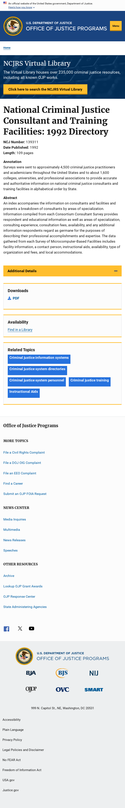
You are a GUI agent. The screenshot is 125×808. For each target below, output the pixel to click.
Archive (8, 576)
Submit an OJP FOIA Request (24, 494)
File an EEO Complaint (19, 473)
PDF (16, 298)
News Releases (14, 540)
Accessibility (11, 720)
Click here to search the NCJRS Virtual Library (45, 89)
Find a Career (13, 483)
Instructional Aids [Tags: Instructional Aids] (23, 391)
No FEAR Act (12, 760)
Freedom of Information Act (22, 770)
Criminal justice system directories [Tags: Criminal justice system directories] (37, 369)
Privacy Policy (12, 740)
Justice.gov (11, 790)
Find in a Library (20, 330)
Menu (115, 25)
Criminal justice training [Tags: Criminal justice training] (89, 380)
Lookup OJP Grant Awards (22, 586)
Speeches (10, 550)
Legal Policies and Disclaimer (23, 750)
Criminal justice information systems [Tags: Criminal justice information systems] (39, 357)
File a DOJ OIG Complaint (22, 463)
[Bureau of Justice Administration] (31, 676)
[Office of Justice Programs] (13, 26)
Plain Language (13, 730)
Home (6, 47)
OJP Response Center (19, 597)
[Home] (66, 26)
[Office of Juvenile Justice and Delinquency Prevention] (31, 693)
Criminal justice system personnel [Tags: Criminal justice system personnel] (36, 380)
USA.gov (8, 780)
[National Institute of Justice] (94, 676)
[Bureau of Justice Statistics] (62, 678)
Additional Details (22, 271)
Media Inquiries (14, 519)
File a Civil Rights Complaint (24, 452)
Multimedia (11, 530)
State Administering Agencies (25, 607)
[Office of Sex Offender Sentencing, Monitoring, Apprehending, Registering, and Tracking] (94, 692)
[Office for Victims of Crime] (62, 693)
